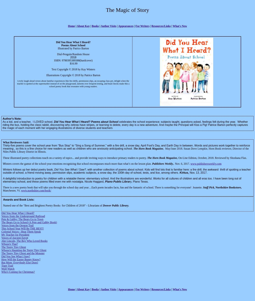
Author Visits (108, 26)
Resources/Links (161, 26)
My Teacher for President (15, 234)
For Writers (142, 26)
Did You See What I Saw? (15, 256)
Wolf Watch (7, 268)
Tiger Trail (7, 265)
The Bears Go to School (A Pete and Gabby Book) (29, 222)
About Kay (83, 26)
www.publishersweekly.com (206, 163)
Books (95, 26)
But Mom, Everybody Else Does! (19, 262)
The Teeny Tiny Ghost (13, 247)
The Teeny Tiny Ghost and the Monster (23, 253)
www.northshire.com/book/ (36, 190)
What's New (180, 26)
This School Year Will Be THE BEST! (22, 228)
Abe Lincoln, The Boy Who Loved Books (24, 240)
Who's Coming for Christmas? (18, 271)
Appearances (125, 26)
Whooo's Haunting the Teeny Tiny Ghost (23, 250)
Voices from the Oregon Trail (17, 225)
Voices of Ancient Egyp (14, 237)
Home (71, 26)
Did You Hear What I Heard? (17, 213)
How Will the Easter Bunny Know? (20, 259)
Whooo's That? (9, 244)
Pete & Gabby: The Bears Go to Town (22, 219)
